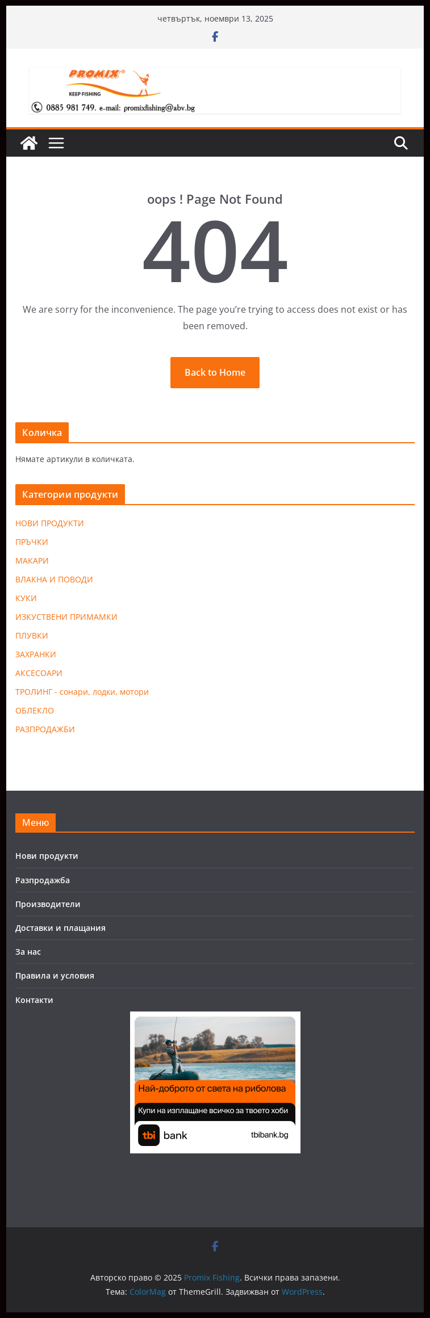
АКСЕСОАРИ (38, 673)
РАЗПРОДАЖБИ (45, 729)
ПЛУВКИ (31, 635)
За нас (28, 951)
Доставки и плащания (60, 927)
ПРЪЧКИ (31, 541)
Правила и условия (54, 975)
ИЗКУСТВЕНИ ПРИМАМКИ (66, 616)
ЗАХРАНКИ (35, 654)
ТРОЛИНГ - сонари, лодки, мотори (82, 691)
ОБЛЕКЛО (34, 710)
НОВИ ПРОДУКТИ (49, 523)
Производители (48, 904)
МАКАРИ (32, 560)
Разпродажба (42, 880)
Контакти (34, 999)
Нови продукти (46, 855)
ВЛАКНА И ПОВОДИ (54, 579)
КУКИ (26, 598)
